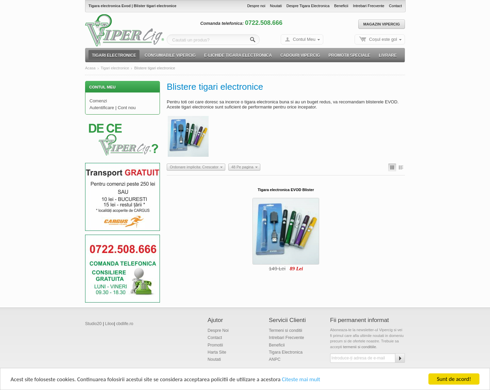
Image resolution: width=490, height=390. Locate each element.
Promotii (215, 345)
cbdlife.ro (124, 323)
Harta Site (217, 352)
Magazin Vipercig (381, 24)
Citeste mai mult (301, 380)
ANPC (274, 359)
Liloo (109, 323)
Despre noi (256, 6)
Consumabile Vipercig (170, 55)
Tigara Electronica (286, 352)
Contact (395, 6)
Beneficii (341, 6)
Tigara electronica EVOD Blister (286, 190)
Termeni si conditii (285, 330)
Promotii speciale (350, 55)
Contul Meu (304, 39)
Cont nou (127, 107)
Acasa (90, 68)
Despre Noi (218, 330)
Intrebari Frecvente (368, 6)
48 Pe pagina (242, 167)
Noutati (276, 6)
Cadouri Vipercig (300, 55)
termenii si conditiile (359, 347)
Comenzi (98, 100)
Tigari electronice (114, 55)
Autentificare (101, 107)
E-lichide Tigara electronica (238, 55)
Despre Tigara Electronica (308, 6)
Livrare (388, 55)
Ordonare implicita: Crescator (194, 167)
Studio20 (93, 323)
